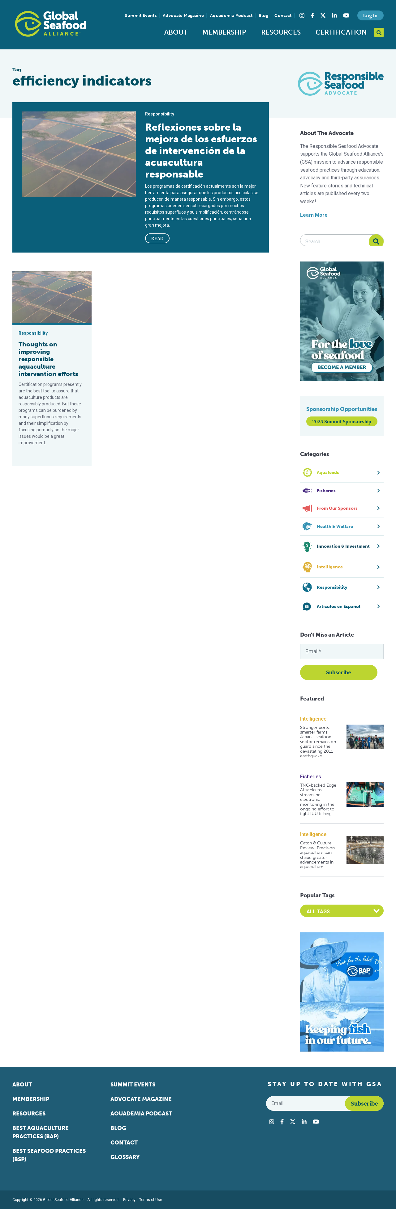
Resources (281, 32)
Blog (263, 15)
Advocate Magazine (183, 15)
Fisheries (310, 777)
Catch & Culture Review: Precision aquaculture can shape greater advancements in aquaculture (317, 855)
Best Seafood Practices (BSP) (49, 1155)
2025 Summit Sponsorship (341, 421)
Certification (341, 32)
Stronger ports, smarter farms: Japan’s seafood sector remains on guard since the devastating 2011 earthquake (318, 742)
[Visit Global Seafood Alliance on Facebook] (312, 15)
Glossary (125, 1157)
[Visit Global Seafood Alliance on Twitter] (323, 15)
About (175, 32)
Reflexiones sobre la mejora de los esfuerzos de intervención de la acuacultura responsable (201, 150)
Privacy (129, 1200)
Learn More (314, 215)
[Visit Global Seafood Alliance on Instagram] (302, 15)
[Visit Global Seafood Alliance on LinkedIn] (334, 15)
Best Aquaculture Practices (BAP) (40, 1132)
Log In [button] (370, 15)
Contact (282, 15)
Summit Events (141, 15)
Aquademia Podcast (231, 15)
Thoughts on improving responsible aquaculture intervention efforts (48, 359)
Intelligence (313, 719)
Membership (224, 32)
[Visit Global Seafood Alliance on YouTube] (346, 15)
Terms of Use (150, 1200)
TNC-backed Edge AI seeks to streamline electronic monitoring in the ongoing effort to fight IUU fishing (318, 799)
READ (157, 238)
